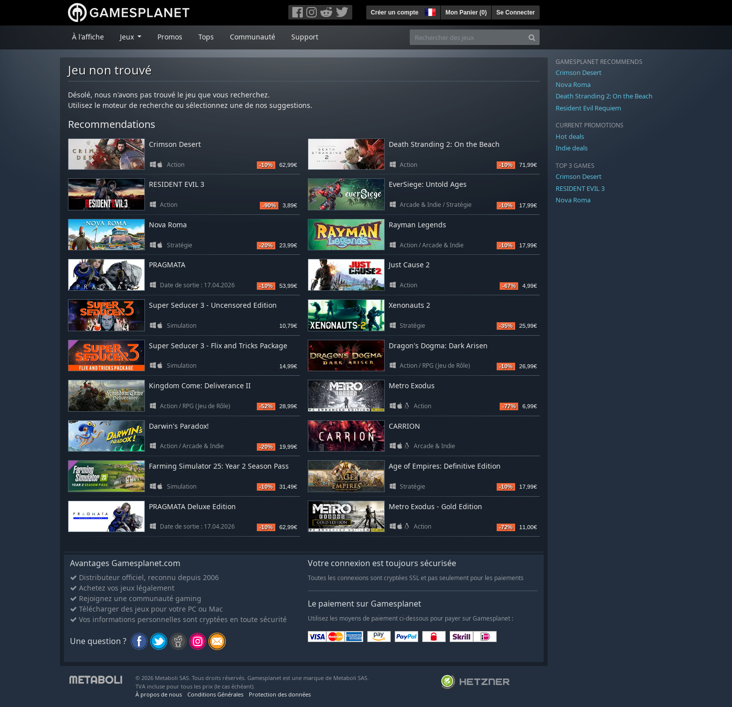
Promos (169, 36)
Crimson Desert (175, 144)
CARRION (404, 426)
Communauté (252, 36)
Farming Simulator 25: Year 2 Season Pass (219, 466)
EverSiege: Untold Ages (428, 184)
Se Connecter (515, 12)
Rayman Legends (417, 224)
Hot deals (570, 136)
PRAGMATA (167, 264)
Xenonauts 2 (409, 305)
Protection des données (280, 694)
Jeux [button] (128, 36)
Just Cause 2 (409, 264)
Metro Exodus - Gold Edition (435, 506)
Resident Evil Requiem (588, 107)
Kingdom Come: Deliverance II (200, 385)
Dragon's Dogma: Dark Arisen (438, 345)
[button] (429, 11)
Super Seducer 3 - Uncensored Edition (213, 305)
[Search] (532, 37)
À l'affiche (88, 36)
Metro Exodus (412, 385)
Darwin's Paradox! (179, 426)
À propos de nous (158, 694)
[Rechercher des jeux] (467, 37)
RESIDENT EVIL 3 (176, 184)
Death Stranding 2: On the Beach (444, 144)
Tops (206, 36)
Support (304, 36)
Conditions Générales (215, 694)
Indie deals (572, 147)
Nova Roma (168, 224)
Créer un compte (394, 12)
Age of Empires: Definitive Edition (445, 466)
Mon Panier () (466, 12)
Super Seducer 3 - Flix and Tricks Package (218, 345)
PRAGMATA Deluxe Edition (192, 506)
